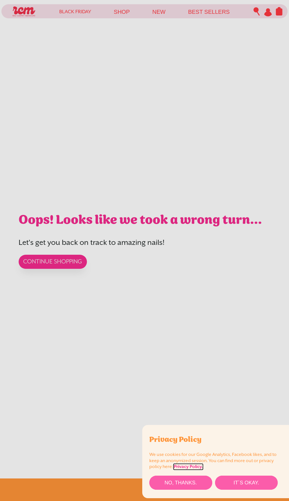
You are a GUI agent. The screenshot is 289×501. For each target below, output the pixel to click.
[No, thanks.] (180, 483)
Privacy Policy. (188, 466)
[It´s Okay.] (246, 483)
